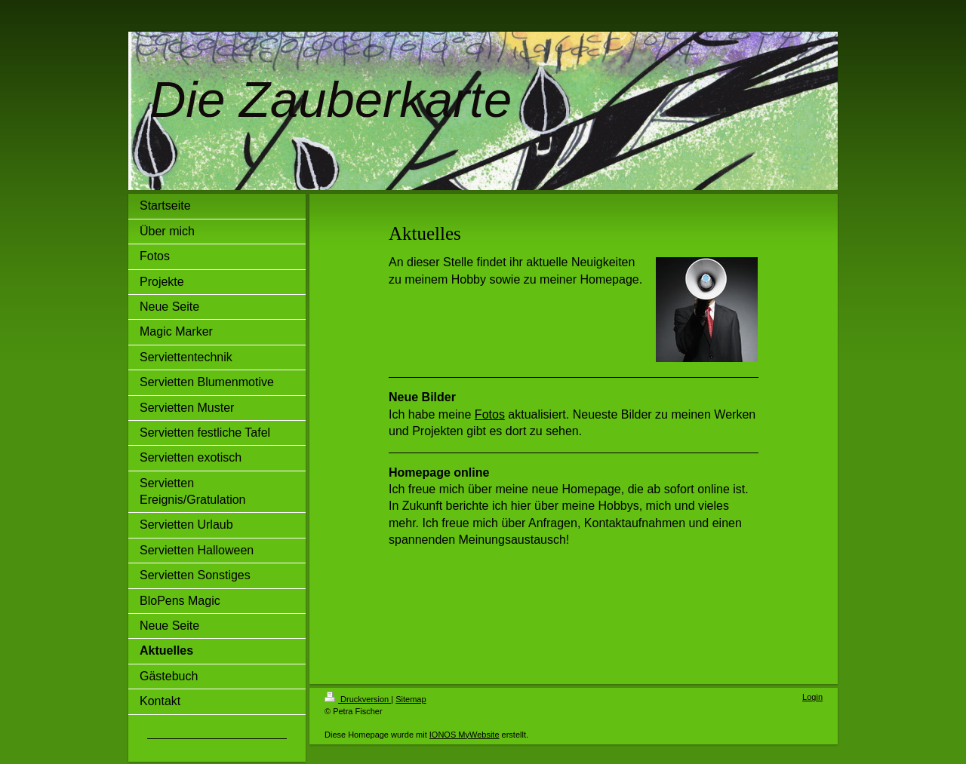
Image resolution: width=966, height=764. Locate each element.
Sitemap (410, 699)
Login (812, 696)
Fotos (490, 414)
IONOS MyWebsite (464, 734)
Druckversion (358, 699)
